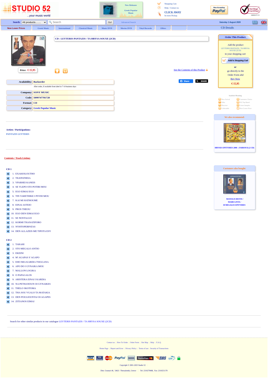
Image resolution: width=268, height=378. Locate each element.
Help (166, 8)
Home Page (104, 348)
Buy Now (235, 78)
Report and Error (117, 348)
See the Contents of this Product (189, 69)
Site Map (144, 342)
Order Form (134, 342)
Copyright (123, 365)
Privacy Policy (131, 348)
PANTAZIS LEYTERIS (17, 134)
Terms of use (143, 348)
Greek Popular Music (45, 108)
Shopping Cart (170, 3)
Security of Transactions (159, 348)
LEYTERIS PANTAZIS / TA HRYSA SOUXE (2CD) (85, 321)
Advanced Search (128, 22)
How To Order (122, 342)
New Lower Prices (16, 28)
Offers (163, 28)
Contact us (174, 8)
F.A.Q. (158, 342)
